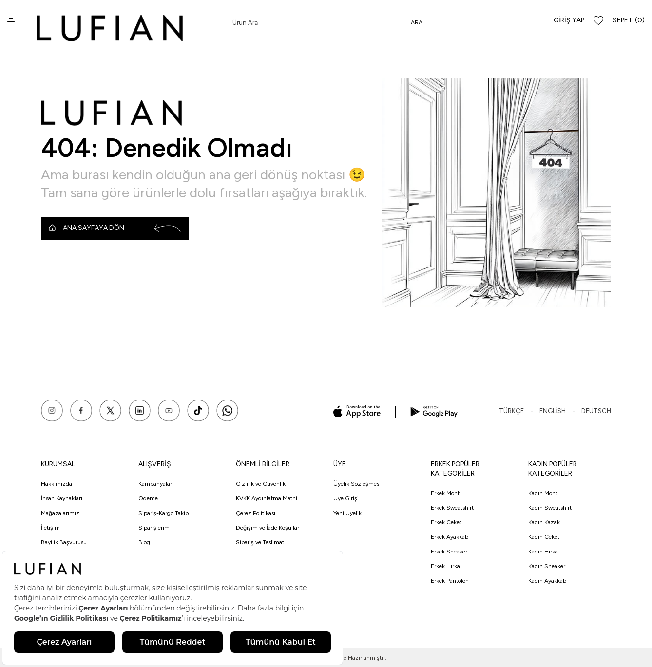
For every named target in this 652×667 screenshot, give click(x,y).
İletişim (50, 527)
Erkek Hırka (445, 566)
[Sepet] (629, 20)
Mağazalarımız (60, 513)
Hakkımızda (56, 483)
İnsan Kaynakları (61, 498)
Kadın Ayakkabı (548, 580)
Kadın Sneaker (546, 566)
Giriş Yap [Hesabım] (569, 20)
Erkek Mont (445, 493)
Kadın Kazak (544, 522)
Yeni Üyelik (347, 513)
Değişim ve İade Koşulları (268, 527)
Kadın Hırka (543, 551)
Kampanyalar (155, 483)
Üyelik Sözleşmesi (357, 483)
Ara (416, 22)
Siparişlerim (154, 527)
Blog (144, 542)
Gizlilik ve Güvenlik (261, 483)
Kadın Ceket (543, 537)
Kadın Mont (542, 493)
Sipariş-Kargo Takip (163, 513)
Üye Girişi (346, 498)
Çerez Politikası (255, 513)
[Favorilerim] (598, 21)
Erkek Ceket (446, 522)
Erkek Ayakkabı (450, 537)
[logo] (110, 28)
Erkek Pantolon (450, 580)
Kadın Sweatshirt (550, 507)
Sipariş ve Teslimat (260, 542)
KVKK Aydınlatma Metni (266, 498)
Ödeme (148, 498)
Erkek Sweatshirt (452, 507)
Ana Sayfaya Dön (115, 228)
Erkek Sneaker (449, 551)
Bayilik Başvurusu (64, 542)
